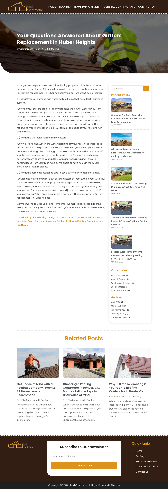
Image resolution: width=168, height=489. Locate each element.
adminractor (27, 49)
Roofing (65, 6)
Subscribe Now (84, 481)
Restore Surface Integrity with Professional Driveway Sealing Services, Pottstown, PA (127, 255)
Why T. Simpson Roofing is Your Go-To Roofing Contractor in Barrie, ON (127, 387)
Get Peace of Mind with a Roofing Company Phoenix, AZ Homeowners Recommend (36, 389)
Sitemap (115, 485)
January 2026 (117, 313)
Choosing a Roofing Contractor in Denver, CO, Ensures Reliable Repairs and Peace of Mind (81, 389)
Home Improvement (87, 6)
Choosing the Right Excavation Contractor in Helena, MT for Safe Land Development (128, 118)
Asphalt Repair (118, 279)
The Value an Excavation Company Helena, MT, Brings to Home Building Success (129, 221)
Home (52, 6)
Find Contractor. (79, 485)
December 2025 (119, 317)
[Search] (146, 88)
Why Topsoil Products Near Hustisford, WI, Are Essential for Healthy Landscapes (127, 153)
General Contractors (119, 6)
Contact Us (146, 6)
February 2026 (118, 309)
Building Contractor (120, 283)
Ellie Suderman (29, 400)
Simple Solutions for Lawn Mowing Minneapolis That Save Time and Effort (129, 187)
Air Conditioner (118, 275)
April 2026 (116, 302)
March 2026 (117, 306)
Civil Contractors (119, 290)
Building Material (119, 286)
